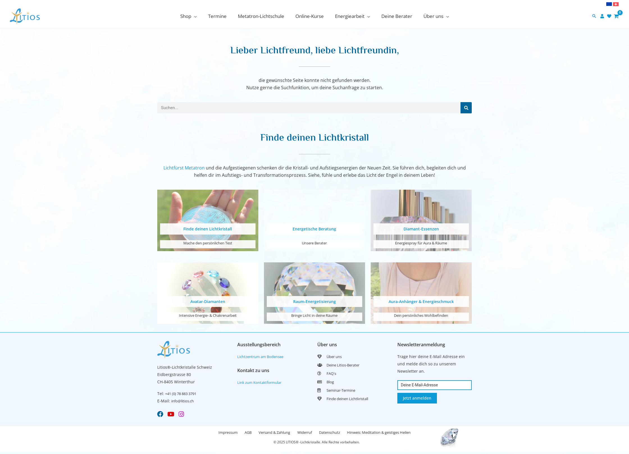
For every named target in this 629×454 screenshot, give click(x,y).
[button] (594, 16)
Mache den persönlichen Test (208, 242)
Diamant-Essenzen (421, 229)
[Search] (466, 107)
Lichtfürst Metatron (184, 168)
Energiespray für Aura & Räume (421, 242)
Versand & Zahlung (272, 433)
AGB (241, 433)
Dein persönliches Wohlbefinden (421, 315)
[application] (199, 16)
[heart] (610, 16)
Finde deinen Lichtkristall (207, 229)
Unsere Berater (314, 242)
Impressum (217, 433)
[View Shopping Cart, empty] (616, 16)
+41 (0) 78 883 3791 (183, 393)
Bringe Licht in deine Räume (314, 315)
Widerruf (306, 433)
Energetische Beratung (314, 229)
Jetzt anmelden (417, 397)
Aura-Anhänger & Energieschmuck (421, 301)
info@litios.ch (184, 400)
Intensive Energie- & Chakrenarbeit (208, 315)
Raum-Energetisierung (314, 301)
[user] (603, 16)
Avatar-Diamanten (207, 301)
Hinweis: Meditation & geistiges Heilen (389, 433)
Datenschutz (335, 433)
